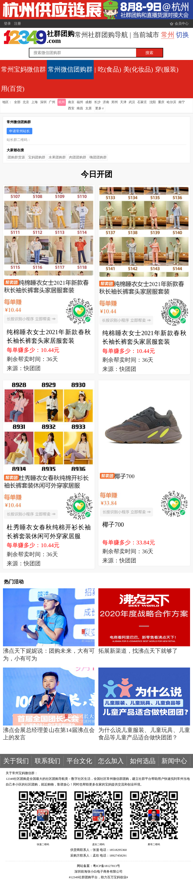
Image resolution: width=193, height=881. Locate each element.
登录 (7, 23)
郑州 (114, 102)
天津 (123, 102)
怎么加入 (111, 761)
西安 (71, 108)
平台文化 (79, 761)
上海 (34, 102)
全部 (17, 102)
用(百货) (12, 88)
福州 (80, 102)
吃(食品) (109, 69)
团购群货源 (16, 157)
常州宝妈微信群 (23, 69)
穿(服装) (166, 69)
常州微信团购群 (70, 69)
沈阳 (152, 102)
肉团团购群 (77, 157)
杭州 (61, 102)
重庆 (161, 102)
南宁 (181, 102)
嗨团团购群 (98, 157)
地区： (7, 102)
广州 (52, 102)
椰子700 (113, 524)
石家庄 (142, 102)
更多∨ (99, 108)
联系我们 (47, 761)
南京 (71, 102)
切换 (182, 34)
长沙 (97, 102)
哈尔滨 (171, 102)
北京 (26, 102)
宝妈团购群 (36, 157)
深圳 (43, 102)
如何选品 (143, 761)
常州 (167, 34)
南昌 (80, 108)
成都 (88, 102)
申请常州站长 (19, 131)
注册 (17, 23)
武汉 (132, 102)
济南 (106, 102)
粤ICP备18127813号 (106, 866)
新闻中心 (174, 761)
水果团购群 (57, 157)
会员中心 (182, 23)
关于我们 (16, 761)
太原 (88, 108)
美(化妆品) (138, 69)
